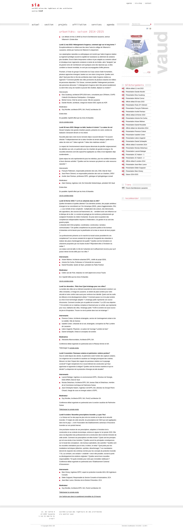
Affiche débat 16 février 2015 (135, 115)
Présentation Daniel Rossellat (136, 125)
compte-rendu (74, 348)
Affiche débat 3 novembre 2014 (136, 145)
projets (62, 25)
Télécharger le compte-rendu (69, 409)
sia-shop (138, 3)
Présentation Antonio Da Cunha (136, 118)
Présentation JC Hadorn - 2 (135, 158)
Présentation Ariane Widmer (135, 121)
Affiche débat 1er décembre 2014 (137, 128)
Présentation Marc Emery (134, 171)
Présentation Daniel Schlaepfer (136, 141)
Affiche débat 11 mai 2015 (134, 88)
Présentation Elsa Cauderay (135, 95)
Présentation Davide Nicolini (135, 92)
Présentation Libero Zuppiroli (135, 138)
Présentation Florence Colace (136, 131)
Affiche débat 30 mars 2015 (135, 102)
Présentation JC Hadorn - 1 (135, 154)
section (48, 25)
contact (148, 3)
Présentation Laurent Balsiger (136, 151)
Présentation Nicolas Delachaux (136, 148)
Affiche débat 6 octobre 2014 (135, 161)
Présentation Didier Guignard (136, 168)
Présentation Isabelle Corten (135, 135)
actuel (35, 25)
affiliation (79, 25)
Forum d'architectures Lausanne (137, 188)
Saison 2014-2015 (132, 174)
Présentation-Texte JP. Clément (136, 105)
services (97, 25)
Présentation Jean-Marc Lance (136, 164)
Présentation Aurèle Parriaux (135, 111)
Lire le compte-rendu (66, 122)
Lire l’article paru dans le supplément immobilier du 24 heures (80, 496)
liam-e (52, 519)
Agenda (129, 3)
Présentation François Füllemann (137, 108)
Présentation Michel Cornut (135, 98)
